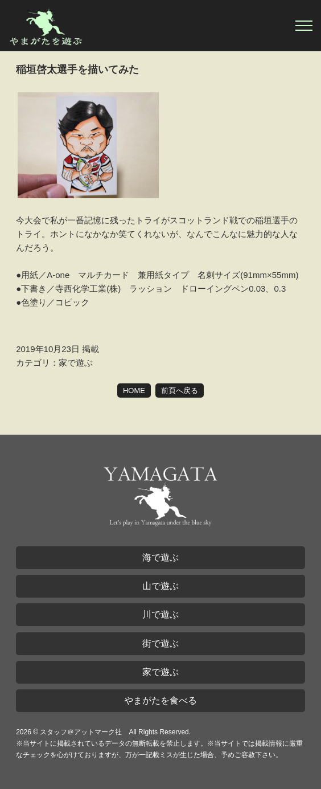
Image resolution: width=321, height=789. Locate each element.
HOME (134, 390)
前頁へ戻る (179, 390)
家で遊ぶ (160, 672)
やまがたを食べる (160, 700)
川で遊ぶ (160, 614)
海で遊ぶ (160, 557)
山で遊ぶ (160, 586)
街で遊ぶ (160, 643)
